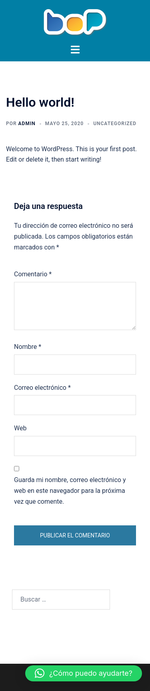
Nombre (27, 347)
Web (20, 428)
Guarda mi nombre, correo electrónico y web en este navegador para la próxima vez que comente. (70, 490)
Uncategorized (114, 123)
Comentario (33, 274)
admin (27, 123)
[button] (83, 673)
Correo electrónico (42, 387)
